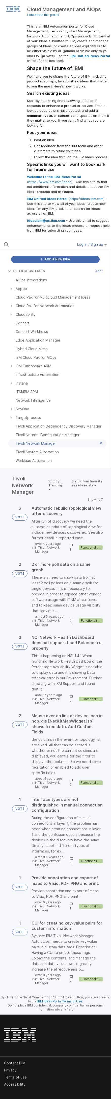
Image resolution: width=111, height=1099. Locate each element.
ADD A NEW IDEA (55, 259)
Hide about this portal (43, 15)
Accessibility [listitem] (14, 1084)
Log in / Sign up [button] (92, 244)
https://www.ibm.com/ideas (49, 182)
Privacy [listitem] (10, 1070)
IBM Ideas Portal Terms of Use (59, 1001)
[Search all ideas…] (34, 244)
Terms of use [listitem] (15, 1077)
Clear (99, 271)
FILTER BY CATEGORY (27, 271)
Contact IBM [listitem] (14, 1063)
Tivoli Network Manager (47, 549)
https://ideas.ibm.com (86, 199)
